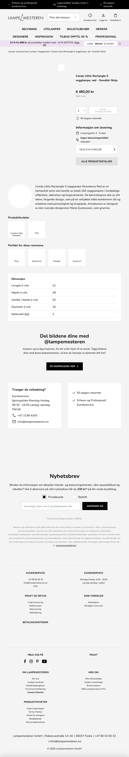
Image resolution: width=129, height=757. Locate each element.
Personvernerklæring (35, 688)
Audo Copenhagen (35, 708)
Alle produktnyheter (35, 722)
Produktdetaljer (77, 182)
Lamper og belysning (18, 51)
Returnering (35, 600)
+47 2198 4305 (27, 423)
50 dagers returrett (93, 597)
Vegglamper (44, 51)
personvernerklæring (66, 536)
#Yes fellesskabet (93, 678)
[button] (61, 67)
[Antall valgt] (81, 110)
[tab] (30, 183)
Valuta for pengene (35, 715)
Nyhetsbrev (93, 593)
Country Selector (35, 692)
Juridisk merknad (35, 682)
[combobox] (64, 17)
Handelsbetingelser (35, 685)
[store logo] (26, 17)
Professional (105, 36)
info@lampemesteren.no (33, 430)
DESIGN (100, 43)
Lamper (33, 51)
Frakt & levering (35, 593)
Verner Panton (35, 711)
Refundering (35, 603)
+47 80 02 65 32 (35, 570)
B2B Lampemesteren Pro (94, 688)
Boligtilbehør (35, 718)
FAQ (35, 577)
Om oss (35, 678)
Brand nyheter (93, 685)
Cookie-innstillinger (93, 682)
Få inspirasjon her (62, 374)
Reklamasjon (35, 597)
